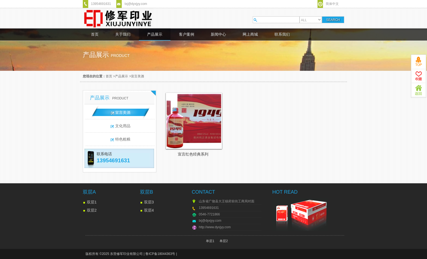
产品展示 (154, 34)
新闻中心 (218, 34)
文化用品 (122, 126)
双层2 (92, 210)
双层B (146, 192)
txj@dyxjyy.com (135, 4)
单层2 (223, 241)
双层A (89, 192)
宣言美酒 (137, 76)
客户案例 (186, 34)
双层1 (92, 202)
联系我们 (282, 34)
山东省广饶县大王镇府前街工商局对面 (226, 201)
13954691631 (101, 4)
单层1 (210, 241)
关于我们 (122, 34)
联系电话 (104, 154)
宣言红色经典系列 (193, 154)
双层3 (149, 202)
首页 (95, 34)
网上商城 (250, 34)
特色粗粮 (122, 139)
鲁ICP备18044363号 (160, 254)
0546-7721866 (209, 214)
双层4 (149, 210)
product (120, 55)
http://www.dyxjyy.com (215, 227)
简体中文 (332, 4)
